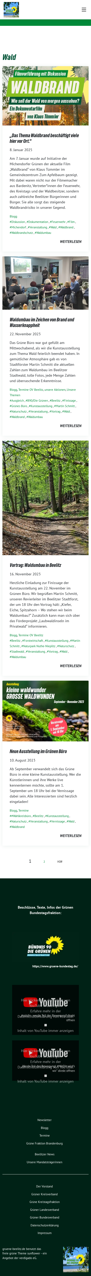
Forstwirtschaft (33, 634)
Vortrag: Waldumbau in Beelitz (35, 559)
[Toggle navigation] (84, 32)
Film (72, 215)
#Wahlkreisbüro (21, 810)
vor (59, 855)
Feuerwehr (59, 215)
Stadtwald (17, 645)
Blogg (13, 210)
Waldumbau (43, 226)
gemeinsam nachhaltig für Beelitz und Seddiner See (54, 15)
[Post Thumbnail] (45, 89)
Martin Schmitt (65, 400)
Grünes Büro (19, 400)
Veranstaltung (38, 221)
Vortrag (55, 405)
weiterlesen (70, 235)
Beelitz (55, 394)
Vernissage (58, 815)
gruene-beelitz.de (41, 8)
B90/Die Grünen (37, 394)
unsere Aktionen (55, 383)
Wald (54, 221)
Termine (23, 804)
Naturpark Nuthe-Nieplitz (39, 640)
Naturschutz (19, 405)
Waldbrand (66, 221)
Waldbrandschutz (22, 226)
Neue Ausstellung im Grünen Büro (38, 745)
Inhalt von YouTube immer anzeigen (45, 1024)
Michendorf (18, 221)
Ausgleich (17, 394)
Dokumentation (38, 215)
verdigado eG (27, 1252)
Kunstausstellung (41, 400)
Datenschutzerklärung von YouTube (45, 1010)
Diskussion (18, 215)
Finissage (70, 394)
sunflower (33, 1247)
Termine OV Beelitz (30, 383)
